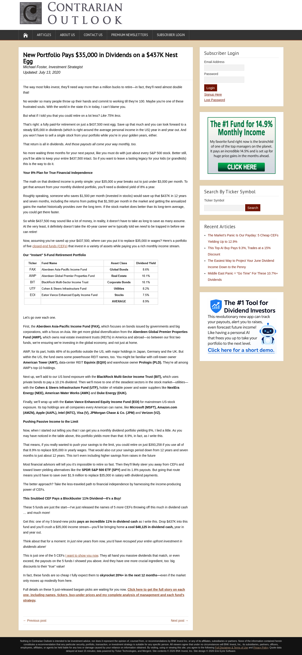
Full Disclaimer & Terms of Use (231, 647)
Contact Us (93, 35)
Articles (44, 35)
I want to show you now (81, 555)
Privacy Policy (260, 647)
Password (211, 74)
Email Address (214, 62)
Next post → (179, 620)
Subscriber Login (171, 35)
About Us (67, 35)
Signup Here (213, 94)
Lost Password (214, 100)
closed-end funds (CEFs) (49, 246)
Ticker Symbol (214, 200)
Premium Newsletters (129, 35)
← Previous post (34, 620)
